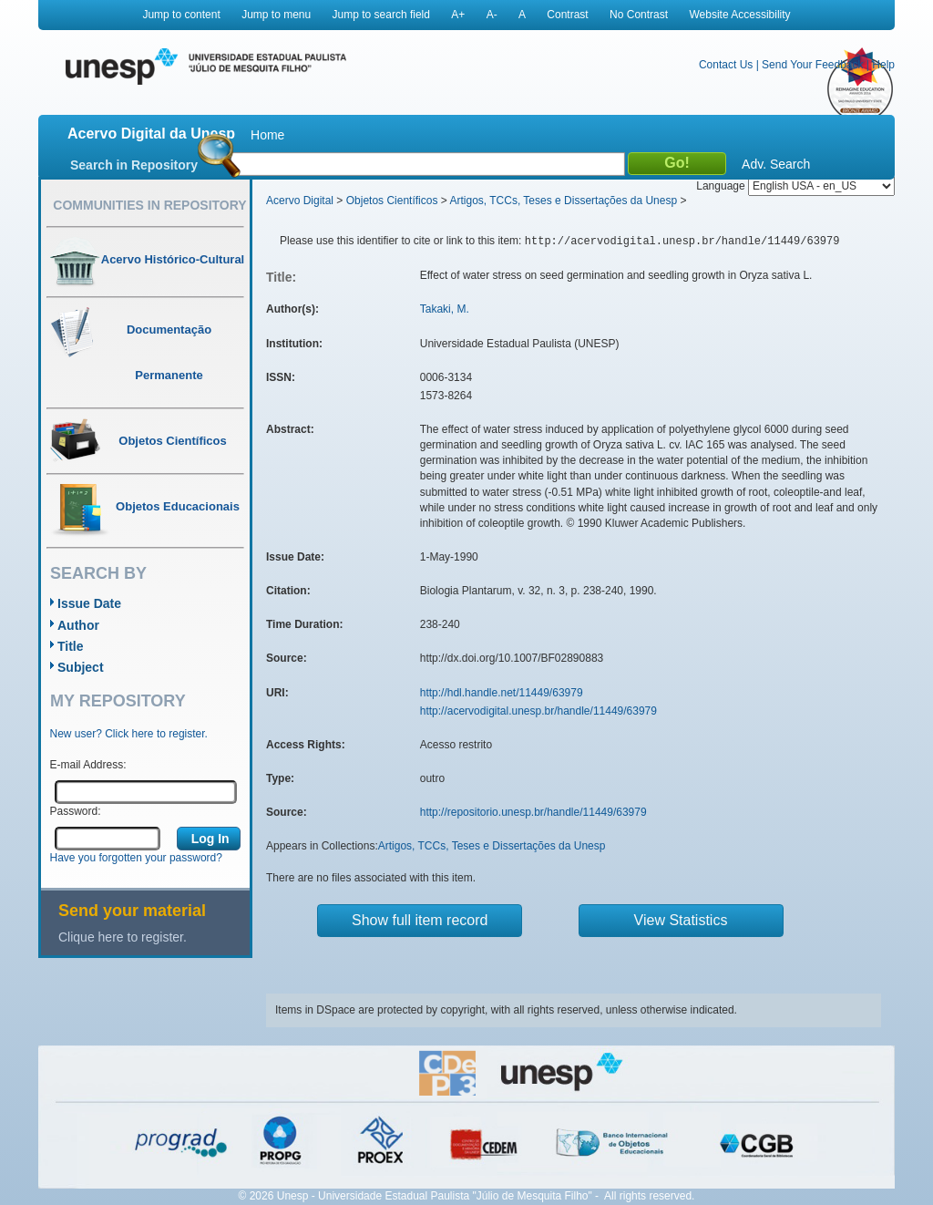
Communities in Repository (149, 205)
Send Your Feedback (812, 64)
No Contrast (639, 14)
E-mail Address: (88, 764)
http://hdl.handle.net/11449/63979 (501, 692)
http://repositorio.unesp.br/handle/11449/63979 (533, 812)
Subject (80, 667)
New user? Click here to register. (129, 733)
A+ (458, 14)
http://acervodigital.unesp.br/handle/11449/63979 (538, 711)
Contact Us (726, 64)
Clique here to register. (122, 937)
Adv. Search (776, 164)
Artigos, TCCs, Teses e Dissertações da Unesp (563, 200)
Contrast (567, 14)
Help (883, 64)
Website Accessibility (739, 14)
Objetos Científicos (392, 200)
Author (78, 625)
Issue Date (89, 603)
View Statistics (681, 920)
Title (70, 646)
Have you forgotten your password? (136, 857)
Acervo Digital (299, 200)
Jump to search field (381, 14)
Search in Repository (134, 165)
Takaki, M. (444, 309)
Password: (75, 811)
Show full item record (419, 920)
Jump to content (181, 14)
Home (267, 135)
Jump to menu (276, 14)
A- (492, 14)
